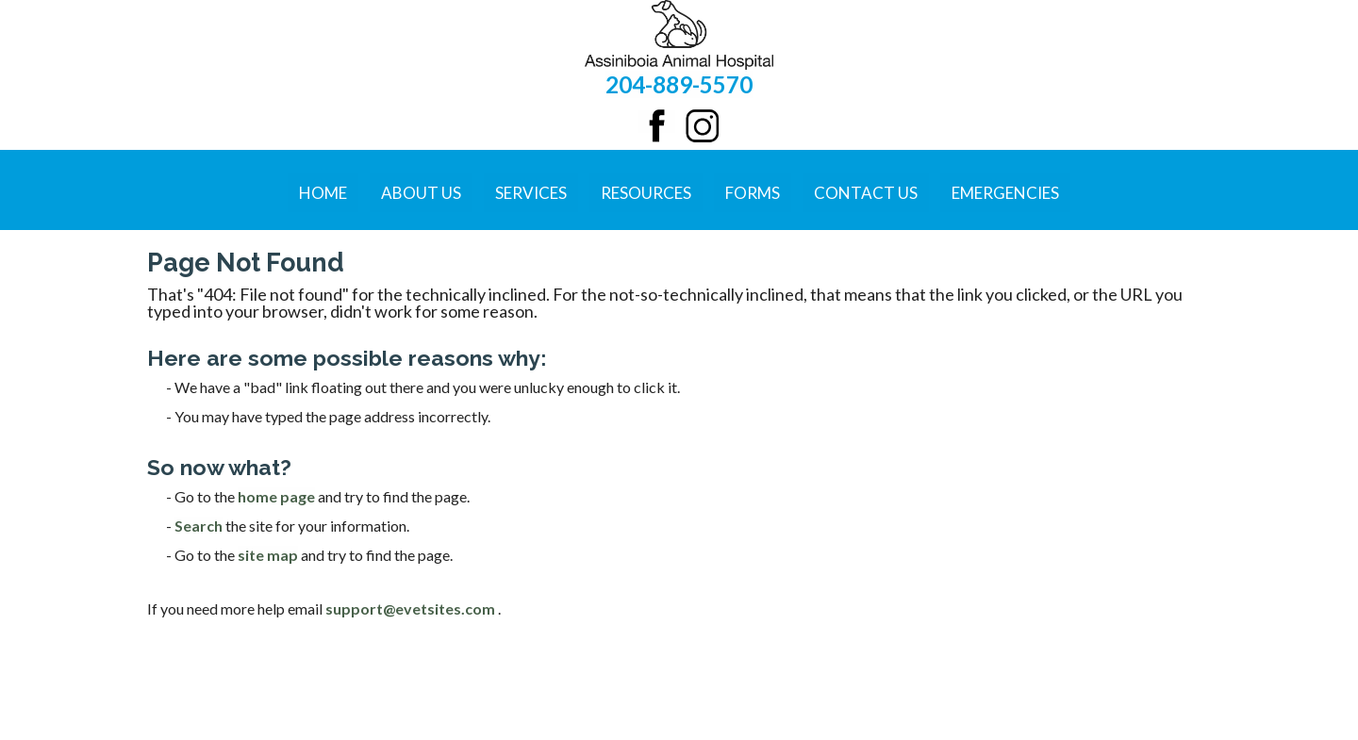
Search (198, 525)
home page (276, 496)
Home (323, 193)
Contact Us (866, 193)
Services (531, 193)
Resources (646, 193)
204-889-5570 (679, 84)
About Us (421, 193)
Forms (752, 193)
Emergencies (1005, 193)
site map (268, 555)
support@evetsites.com (410, 608)
